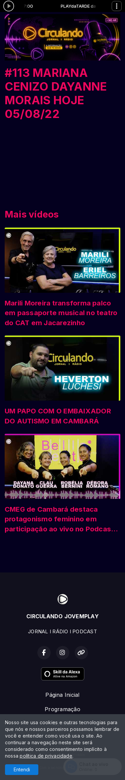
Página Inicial (62, 694)
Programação (62, 709)
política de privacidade (46, 756)
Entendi (22, 769)
